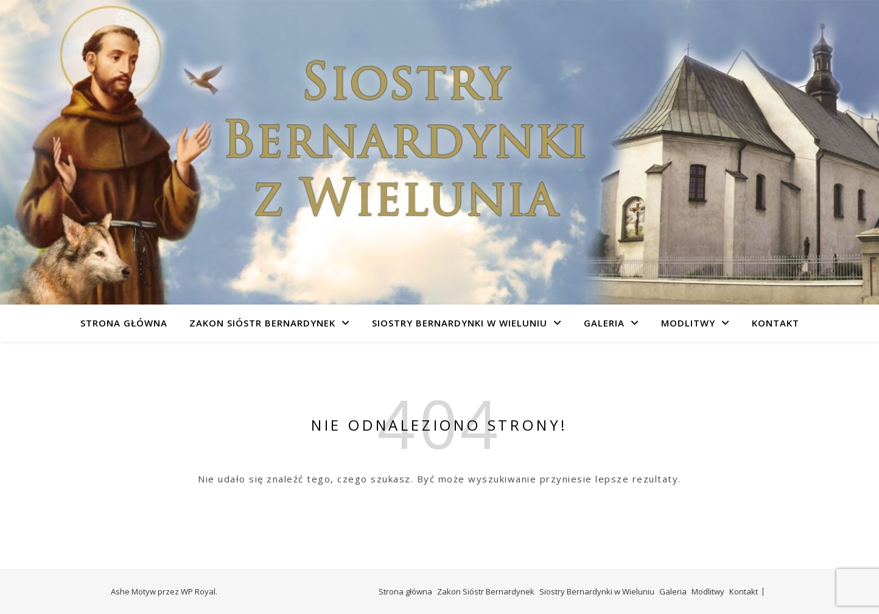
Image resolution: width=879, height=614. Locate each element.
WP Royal (198, 591)
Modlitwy (688, 323)
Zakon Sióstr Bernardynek (262, 323)
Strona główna (123, 323)
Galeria (604, 323)
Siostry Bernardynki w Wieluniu (459, 323)
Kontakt (775, 323)
